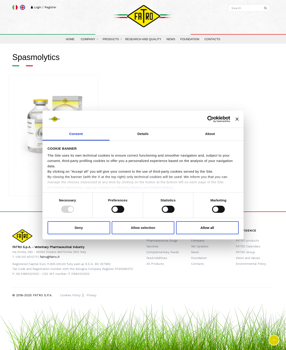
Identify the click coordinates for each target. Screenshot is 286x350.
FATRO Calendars (248, 246)
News (195, 252)
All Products (155, 263)
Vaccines (152, 246)
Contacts (197, 263)
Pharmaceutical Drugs (162, 240)
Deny (79, 228)
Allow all (207, 228)
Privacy (91, 295)
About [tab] (210, 134)
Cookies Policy (70, 295)
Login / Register (43, 7)
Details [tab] (143, 134)
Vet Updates (199, 246)
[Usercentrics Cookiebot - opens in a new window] (210, 119)
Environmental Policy (251, 263)
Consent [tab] (76, 134)
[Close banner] (237, 119)
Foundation (199, 258)
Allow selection (143, 228)
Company (197, 240)
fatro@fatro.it (50, 257)
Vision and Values (248, 258)
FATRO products (247, 240)
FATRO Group (245, 252)
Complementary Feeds (162, 252)
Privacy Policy (130, 187)
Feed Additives (156, 258)
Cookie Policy (161, 187)
